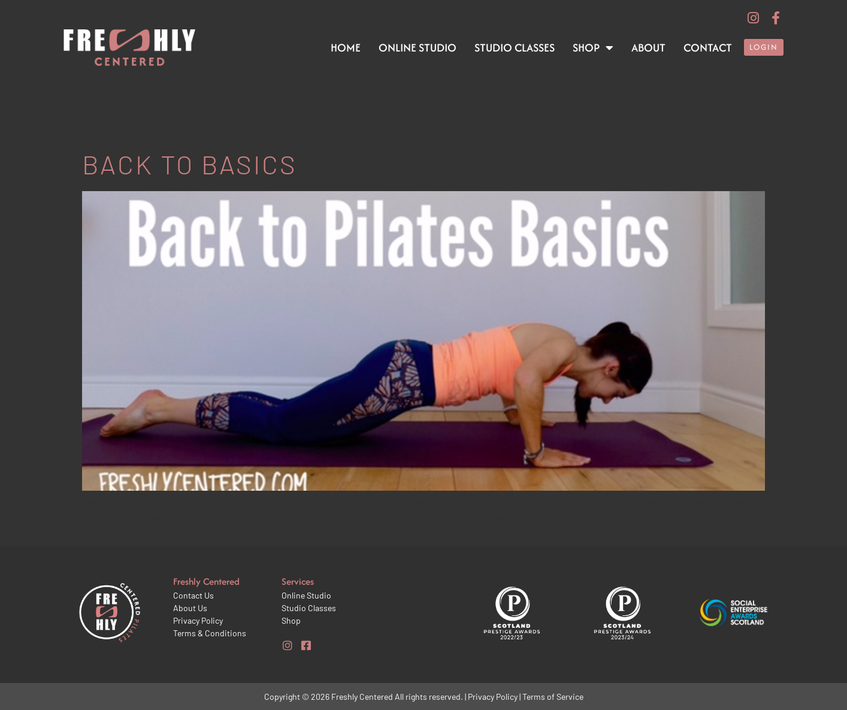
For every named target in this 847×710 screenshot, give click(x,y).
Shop (593, 48)
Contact (707, 48)
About (648, 48)
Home (346, 48)
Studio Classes (514, 48)
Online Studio (417, 48)
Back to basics (189, 164)
